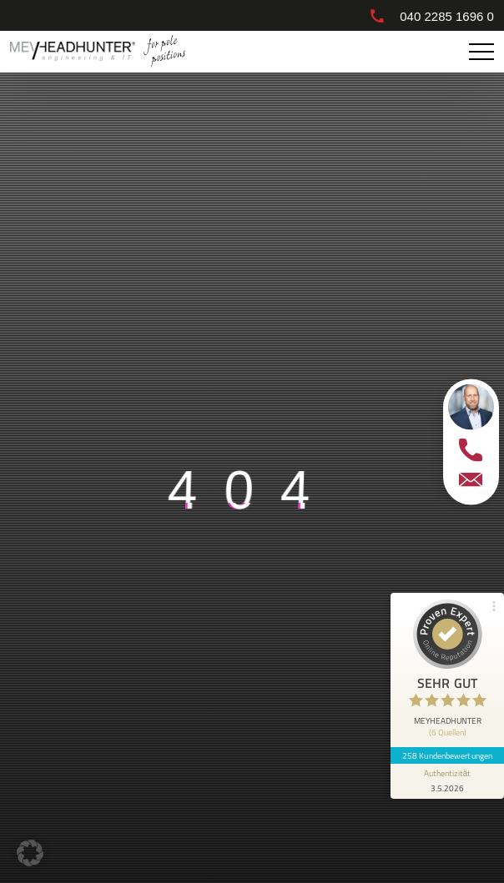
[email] (470, 479)
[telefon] (470, 449)
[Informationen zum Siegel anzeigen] (447, 781)
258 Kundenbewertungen (447, 755)
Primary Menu (484, 52)
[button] (30, 853)
